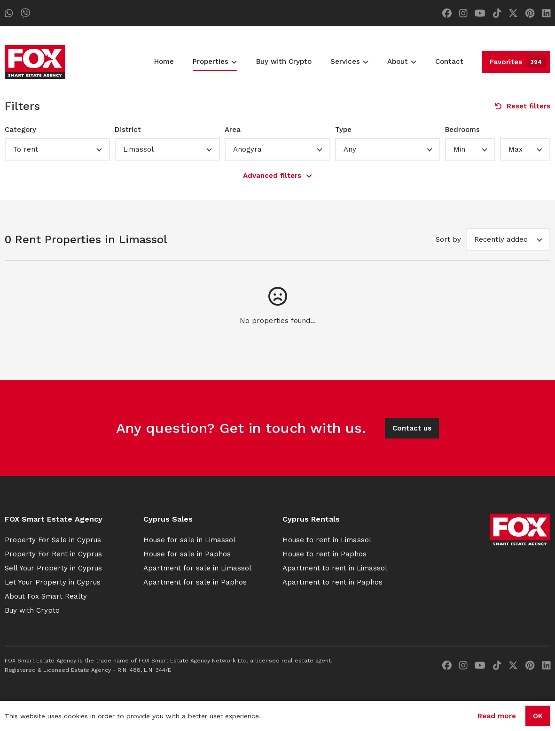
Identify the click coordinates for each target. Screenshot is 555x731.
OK (538, 716)
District (128, 129)
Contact (449, 61)
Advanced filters (277, 175)
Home (164, 61)
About (401, 61)
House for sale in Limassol (189, 540)
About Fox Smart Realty (46, 596)
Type (343, 129)
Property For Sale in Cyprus (53, 540)
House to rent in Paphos (324, 554)
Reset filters (522, 106)
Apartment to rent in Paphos (332, 582)
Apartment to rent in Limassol (334, 568)
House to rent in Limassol (326, 540)
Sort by (448, 239)
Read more (496, 716)
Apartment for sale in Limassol (197, 568)
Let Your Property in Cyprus (53, 582)
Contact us (411, 428)
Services (349, 61)
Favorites (518, 62)
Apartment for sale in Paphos (195, 582)
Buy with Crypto (284, 61)
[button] (57, 149)
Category (20, 129)
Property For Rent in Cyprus (53, 554)
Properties (215, 61)
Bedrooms (462, 129)
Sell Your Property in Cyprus (53, 568)
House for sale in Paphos (187, 554)
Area (233, 129)
